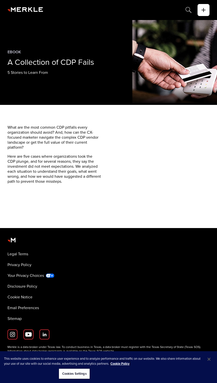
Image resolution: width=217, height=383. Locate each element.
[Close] (209, 359)
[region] (108, 367)
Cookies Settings (74, 373)
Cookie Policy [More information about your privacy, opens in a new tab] (120, 363)
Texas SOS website (101, 351)
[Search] (189, 10)
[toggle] (204, 10)
